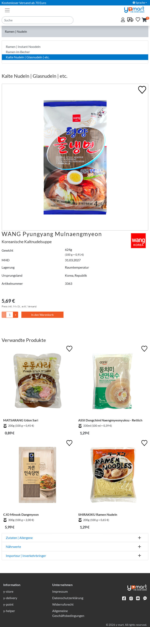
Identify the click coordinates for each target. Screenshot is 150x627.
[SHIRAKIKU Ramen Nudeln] (112, 476)
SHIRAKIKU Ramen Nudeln (97, 514)
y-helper (9, 611)
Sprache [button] (139, 2)
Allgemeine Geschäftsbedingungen (68, 613)
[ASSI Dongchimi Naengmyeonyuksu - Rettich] (112, 381)
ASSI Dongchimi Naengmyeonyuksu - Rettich (110, 420)
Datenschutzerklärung (67, 598)
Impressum (60, 591)
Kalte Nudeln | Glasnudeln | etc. (27, 57)
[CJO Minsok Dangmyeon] (37, 476)
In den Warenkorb (42, 314)
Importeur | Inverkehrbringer (26, 556)
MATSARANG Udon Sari (20, 420)
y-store (8, 591)
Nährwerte (13, 546)
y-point (8, 604)
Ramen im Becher (18, 52)
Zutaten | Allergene (19, 538)
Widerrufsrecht (63, 604)
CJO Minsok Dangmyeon (21, 514)
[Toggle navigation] (7, 9)
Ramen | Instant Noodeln (23, 46)
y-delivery (10, 598)
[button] (144, 20)
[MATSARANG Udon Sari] (37, 381)
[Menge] (9, 315)
